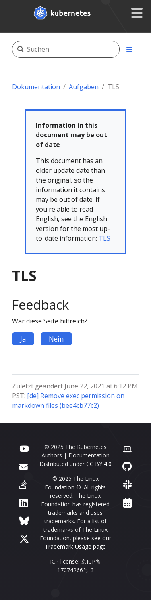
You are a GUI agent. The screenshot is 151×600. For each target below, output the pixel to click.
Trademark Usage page (75, 546)
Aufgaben (84, 86)
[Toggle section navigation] (129, 49)
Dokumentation (36, 86)
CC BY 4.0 (99, 464)
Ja (23, 339)
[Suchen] (73, 49)
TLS (104, 238)
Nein (56, 339)
